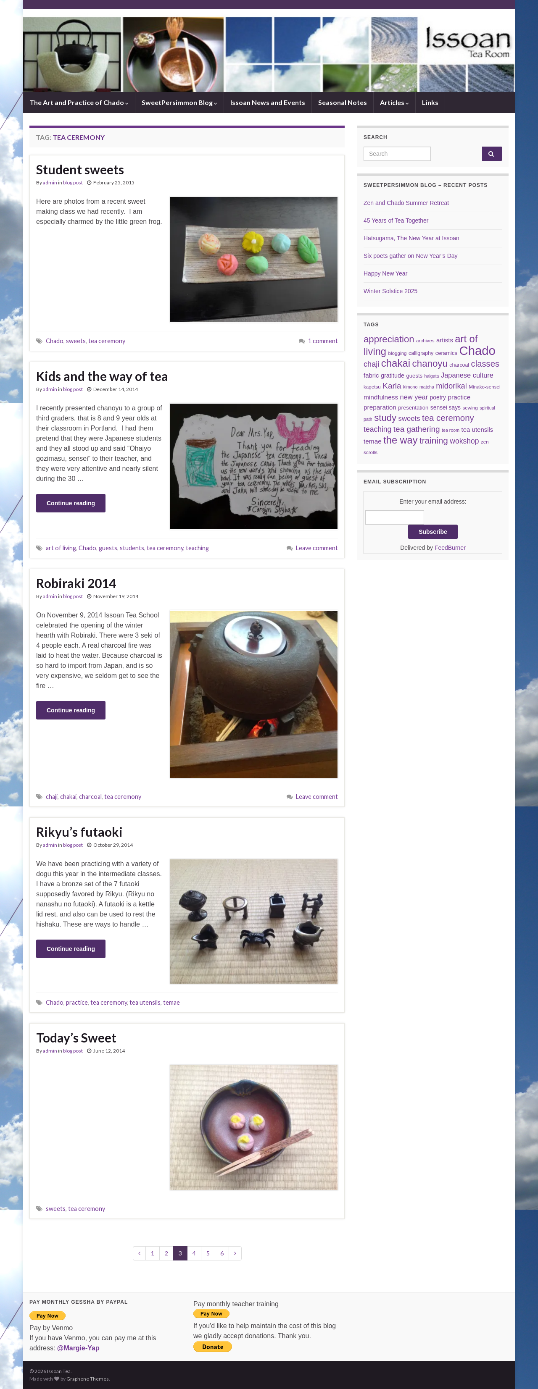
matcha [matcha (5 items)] (426, 386)
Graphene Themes (87, 1379)
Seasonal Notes (342, 102)
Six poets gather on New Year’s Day (411, 255)
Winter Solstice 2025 (390, 291)
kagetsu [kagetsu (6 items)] (372, 386)
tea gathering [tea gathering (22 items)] (416, 429)
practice (77, 1002)
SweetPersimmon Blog (179, 102)
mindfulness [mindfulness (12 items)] (381, 397)
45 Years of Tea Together (396, 220)
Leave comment (317, 547)
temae (171, 1002)
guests (108, 547)
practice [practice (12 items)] (459, 397)
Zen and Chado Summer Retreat (406, 203)
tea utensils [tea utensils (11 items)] (477, 429)
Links (430, 102)
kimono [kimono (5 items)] (410, 386)
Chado (54, 340)
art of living (61, 547)
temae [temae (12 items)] (373, 441)
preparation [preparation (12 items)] (380, 407)
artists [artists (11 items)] (444, 340)
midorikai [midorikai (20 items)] (451, 385)
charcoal (90, 796)
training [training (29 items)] (433, 440)
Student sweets (80, 169)
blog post (73, 182)
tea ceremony (106, 340)
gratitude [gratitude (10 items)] (392, 375)
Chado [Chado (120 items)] (477, 350)
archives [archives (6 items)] (425, 340)
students (132, 547)
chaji (52, 796)
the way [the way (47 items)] (400, 440)
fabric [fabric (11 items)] (371, 375)
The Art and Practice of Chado (79, 102)
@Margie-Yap (78, 1348)
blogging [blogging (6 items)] (397, 353)
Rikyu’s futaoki (79, 831)
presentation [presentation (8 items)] (413, 407)
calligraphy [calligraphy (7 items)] (421, 353)
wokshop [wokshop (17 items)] (464, 441)
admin (50, 182)
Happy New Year (385, 273)
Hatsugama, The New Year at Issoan (411, 238)
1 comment (323, 340)
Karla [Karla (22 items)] (391, 385)
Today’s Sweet (76, 1037)
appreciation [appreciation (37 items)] (389, 339)
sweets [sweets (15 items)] (409, 419)
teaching (197, 547)
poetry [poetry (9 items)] (438, 397)
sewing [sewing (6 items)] (469, 407)
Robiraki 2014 (76, 583)
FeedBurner (450, 547)
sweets (76, 340)
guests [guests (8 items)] (414, 376)
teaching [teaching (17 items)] (377, 429)
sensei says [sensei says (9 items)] (445, 407)
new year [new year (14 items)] (414, 397)
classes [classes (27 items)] (485, 363)
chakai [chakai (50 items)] (395, 363)
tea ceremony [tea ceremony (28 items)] (448, 418)
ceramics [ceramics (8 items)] (446, 353)
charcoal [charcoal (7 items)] (459, 365)
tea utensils (145, 1002)
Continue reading (71, 503)
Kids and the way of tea (102, 375)
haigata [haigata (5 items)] (432, 375)
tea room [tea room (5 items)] (450, 430)
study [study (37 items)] (385, 417)
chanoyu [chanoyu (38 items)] (430, 363)
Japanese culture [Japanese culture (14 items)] (467, 375)
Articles (394, 102)
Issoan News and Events (267, 102)
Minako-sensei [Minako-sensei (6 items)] (484, 386)
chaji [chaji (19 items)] (371, 364)
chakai (68, 796)
